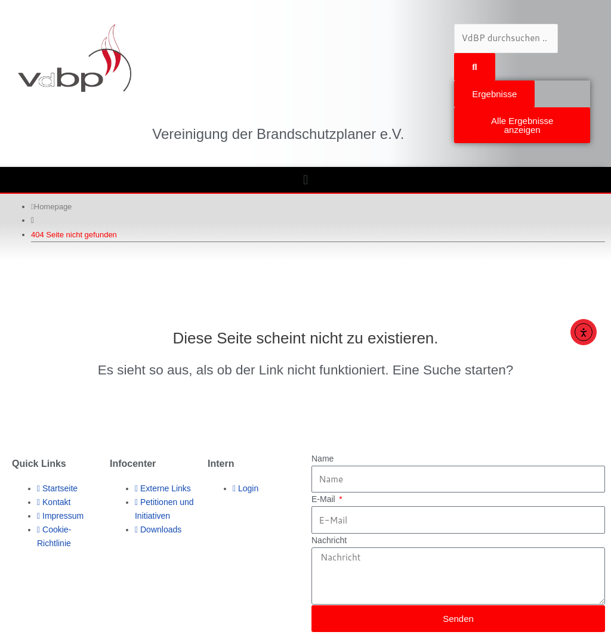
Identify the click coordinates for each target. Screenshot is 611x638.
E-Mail (324, 499)
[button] (305, 180)
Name (322, 458)
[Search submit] (474, 66)
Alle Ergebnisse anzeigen (522, 125)
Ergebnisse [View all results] (494, 94)
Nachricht (329, 540)
